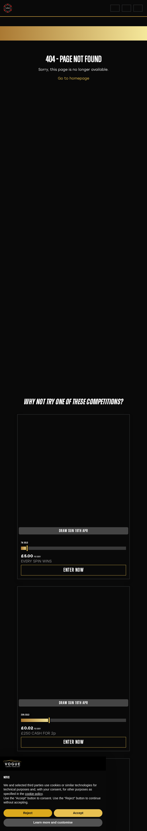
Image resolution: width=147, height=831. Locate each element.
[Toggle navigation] (138, 8)
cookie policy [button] (33, 794)
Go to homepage (73, 78)
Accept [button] (78, 813)
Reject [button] (27, 813)
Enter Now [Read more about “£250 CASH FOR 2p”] (73, 742)
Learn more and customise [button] (53, 822)
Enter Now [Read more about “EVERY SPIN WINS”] (73, 570)
